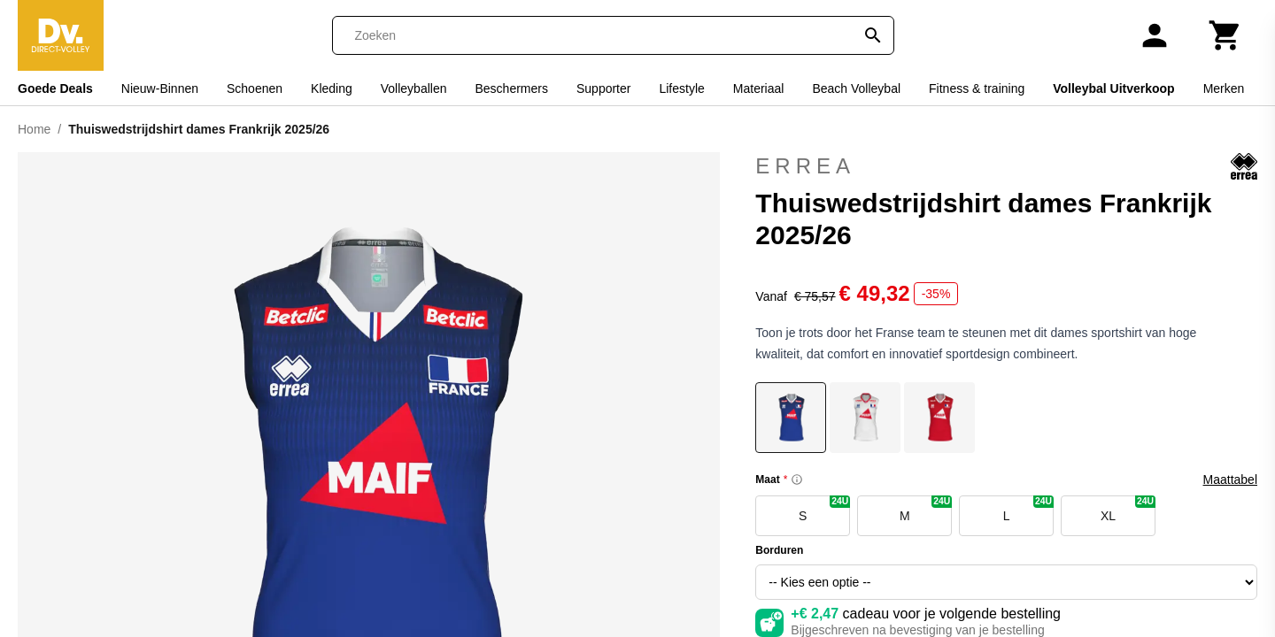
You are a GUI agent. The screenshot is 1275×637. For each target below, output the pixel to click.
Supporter (603, 88)
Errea (1006, 166)
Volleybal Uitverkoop (1113, 88)
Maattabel (1230, 479)
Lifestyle (681, 88)
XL (1128, 509)
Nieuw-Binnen (159, 88)
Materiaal (758, 88)
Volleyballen (414, 88)
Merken (1224, 88)
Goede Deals (55, 88)
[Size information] (797, 479)
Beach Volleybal (856, 88)
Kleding (331, 88)
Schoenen (254, 88)
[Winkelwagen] (1225, 35)
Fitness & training (976, 88)
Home (34, 129)
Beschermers (511, 88)
